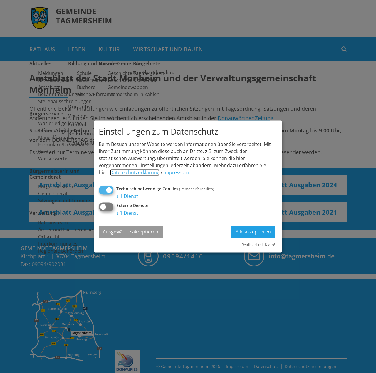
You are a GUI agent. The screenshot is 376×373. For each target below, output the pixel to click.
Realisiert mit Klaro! (258, 244)
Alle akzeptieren (253, 232)
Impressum (176, 172)
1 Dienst (127, 196)
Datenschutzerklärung (135, 172)
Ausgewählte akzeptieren (131, 232)
